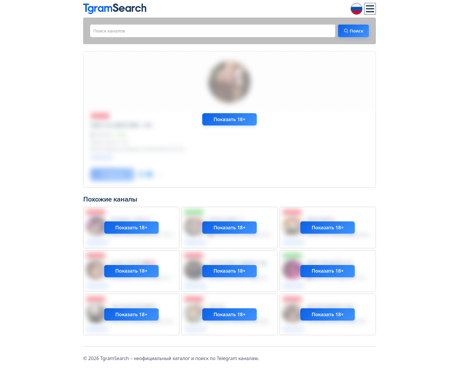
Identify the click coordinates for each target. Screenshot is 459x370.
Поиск (354, 31)
